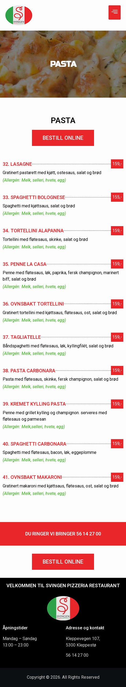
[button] (63, 138)
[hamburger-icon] (115, 12)
